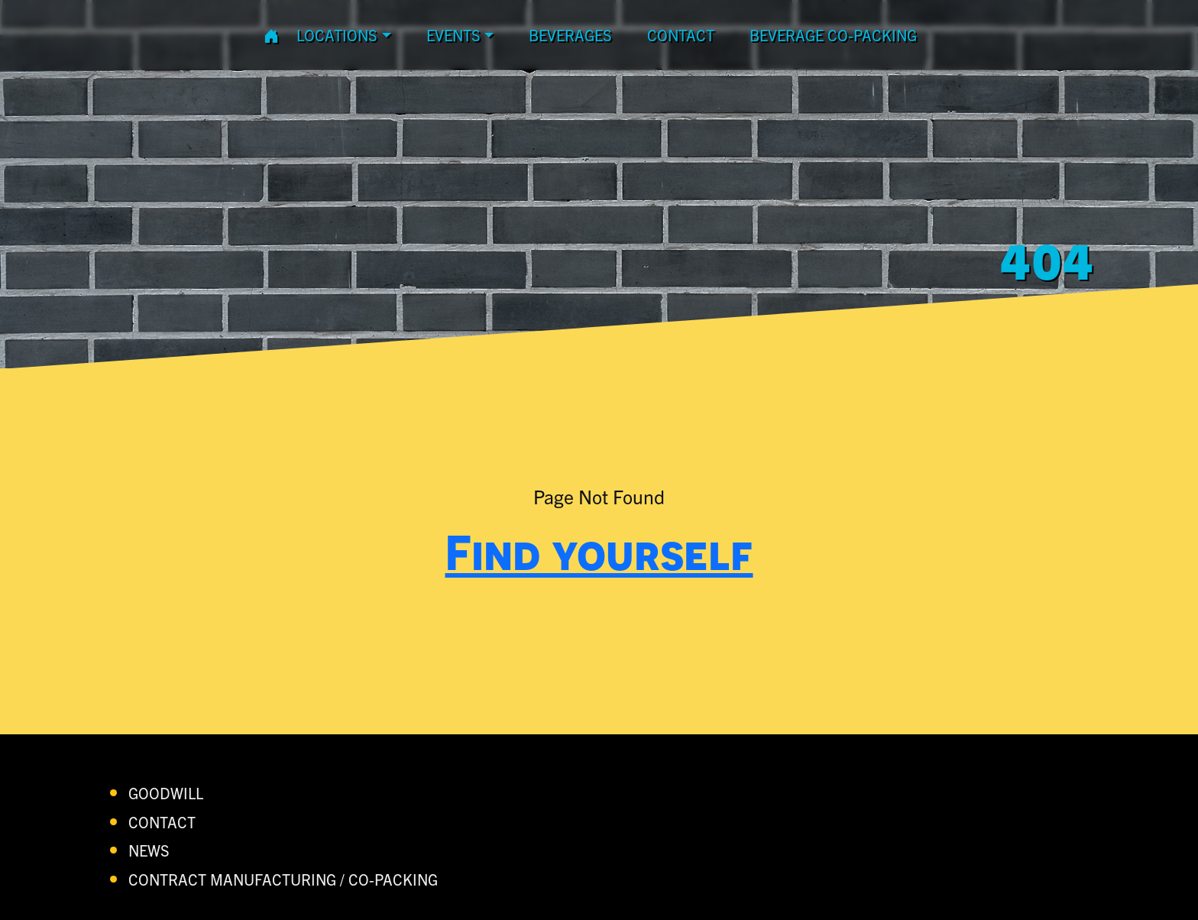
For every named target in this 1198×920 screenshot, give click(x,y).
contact (680, 34)
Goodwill (165, 792)
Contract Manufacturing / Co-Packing (283, 879)
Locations (336, 34)
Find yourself (599, 552)
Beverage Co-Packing (833, 34)
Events (453, 34)
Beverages (570, 34)
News (149, 850)
